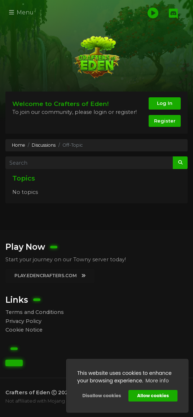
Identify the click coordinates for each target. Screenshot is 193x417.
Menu (21, 12)
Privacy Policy (23, 321)
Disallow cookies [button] (101, 395)
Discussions (44, 145)
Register (165, 121)
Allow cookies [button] (153, 395)
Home (18, 145)
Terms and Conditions (34, 312)
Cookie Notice (24, 330)
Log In (164, 103)
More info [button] (157, 380)
